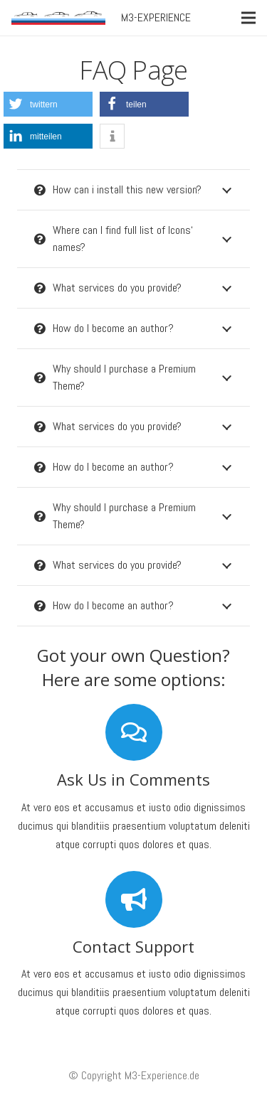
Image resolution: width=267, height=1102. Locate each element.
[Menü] (248, 18)
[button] (48, 104)
